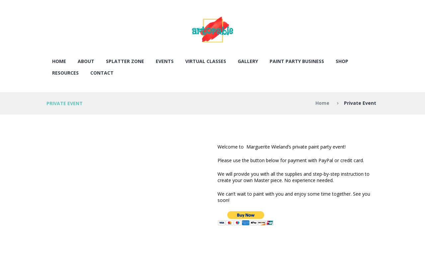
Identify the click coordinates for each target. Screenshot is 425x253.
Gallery (248, 61)
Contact (102, 73)
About (86, 61)
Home (59, 61)
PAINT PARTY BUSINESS (297, 61)
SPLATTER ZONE (125, 61)
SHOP (342, 61)
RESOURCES (65, 73)
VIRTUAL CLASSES (205, 61)
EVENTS (165, 61)
